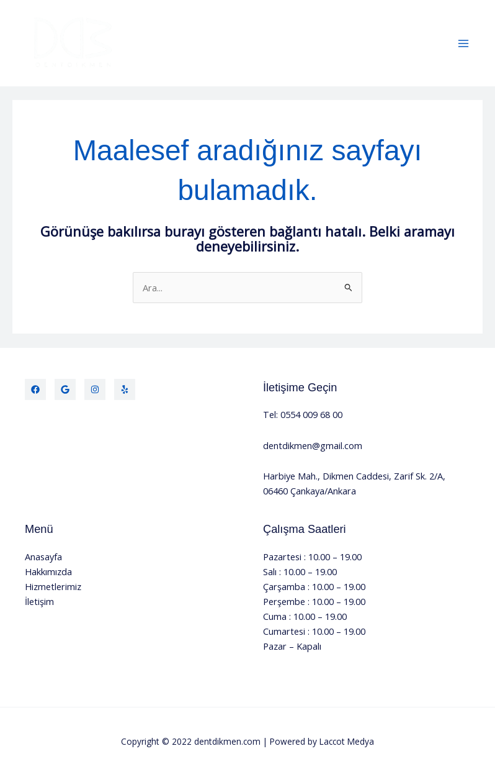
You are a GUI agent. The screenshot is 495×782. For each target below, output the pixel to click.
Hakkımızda (48, 571)
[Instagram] (94, 389)
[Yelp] (124, 389)
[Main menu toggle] (463, 43)
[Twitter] (65, 389)
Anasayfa (43, 556)
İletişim (39, 601)
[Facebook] (35, 389)
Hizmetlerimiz (53, 586)
